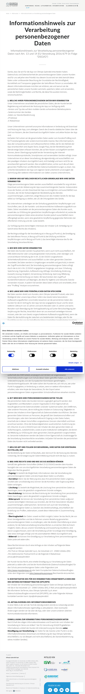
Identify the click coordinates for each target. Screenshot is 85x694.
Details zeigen (74, 363)
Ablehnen (15, 369)
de (27, 8)
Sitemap (22, 673)
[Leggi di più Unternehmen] (14, 673)
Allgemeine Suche (72, 6)
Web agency (9, 691)
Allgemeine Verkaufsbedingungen (15, 676)
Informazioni (15, 13)
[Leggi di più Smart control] (65, 4)
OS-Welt (59, 3)
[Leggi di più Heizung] (37, 6)
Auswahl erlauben (42, 369)
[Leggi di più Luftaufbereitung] (46, 6)
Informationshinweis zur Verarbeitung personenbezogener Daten (40, 13)
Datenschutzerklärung (33, 688)
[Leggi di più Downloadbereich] (74, 4)
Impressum (23, 688)
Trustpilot (8, 655)
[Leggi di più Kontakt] (54, 4)
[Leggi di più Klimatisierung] (29, 6)
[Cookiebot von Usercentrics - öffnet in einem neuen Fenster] (74, 323)
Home (8, 13)
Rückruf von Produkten (12, 688)
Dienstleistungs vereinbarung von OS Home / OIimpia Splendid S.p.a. (20, 684)
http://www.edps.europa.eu (40, 573)
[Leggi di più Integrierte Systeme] (58, 6)
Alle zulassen (69, 369)
